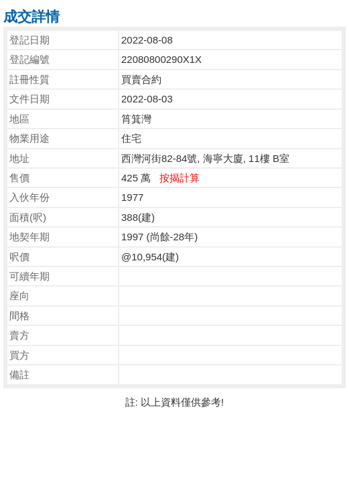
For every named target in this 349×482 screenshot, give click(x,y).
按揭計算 (179, 177)
